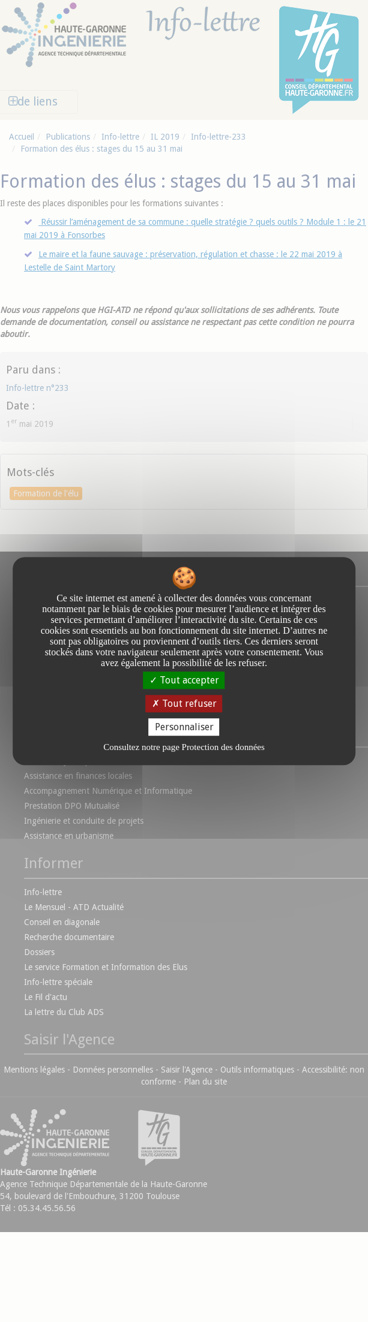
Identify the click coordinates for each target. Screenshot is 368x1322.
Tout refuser (184, 703)
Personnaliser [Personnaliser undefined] (184, 727)
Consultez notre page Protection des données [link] (184, 747)
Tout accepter (184, 680)
